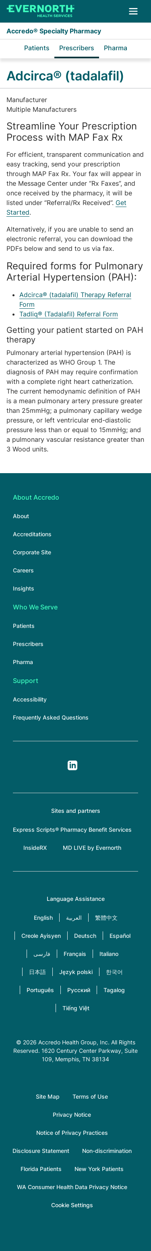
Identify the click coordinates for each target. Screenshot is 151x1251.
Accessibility (30, 699)
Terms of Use (90, 1096)
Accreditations (32, 534)
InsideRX (35, 847)
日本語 (37, 971)
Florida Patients (41, 1168)
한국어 (114, 971)
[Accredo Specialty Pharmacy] (40, 11)
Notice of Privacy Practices (72, 1132)
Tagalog (114, 989)
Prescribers (76, 48)
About (21, 516)
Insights (23, 588)
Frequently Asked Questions (51, 717)
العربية (74, 917)
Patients (37, 48)
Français (75, 953)
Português (40, 989)
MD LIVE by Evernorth (92, 847)
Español (120, 935)
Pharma (115, 48)
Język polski (76, 971)
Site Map (48, 1096)
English (43, 917)
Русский (78, 989)
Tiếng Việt (75, 1008)
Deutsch (85, 935)
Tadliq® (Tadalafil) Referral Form (68, 314)
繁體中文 (106, 917)
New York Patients (99, 1168)
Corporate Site (32, 552)
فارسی (41, 953)
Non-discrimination (107, 1150)
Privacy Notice (72, 1114)
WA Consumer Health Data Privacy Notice (72, 1186)
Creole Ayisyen (41, 935)
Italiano (108, 953)
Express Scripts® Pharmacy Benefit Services (72, 829)
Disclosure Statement (40, 1150)
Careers (23, 570)
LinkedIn (72, 765)
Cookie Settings (72, 1205)
